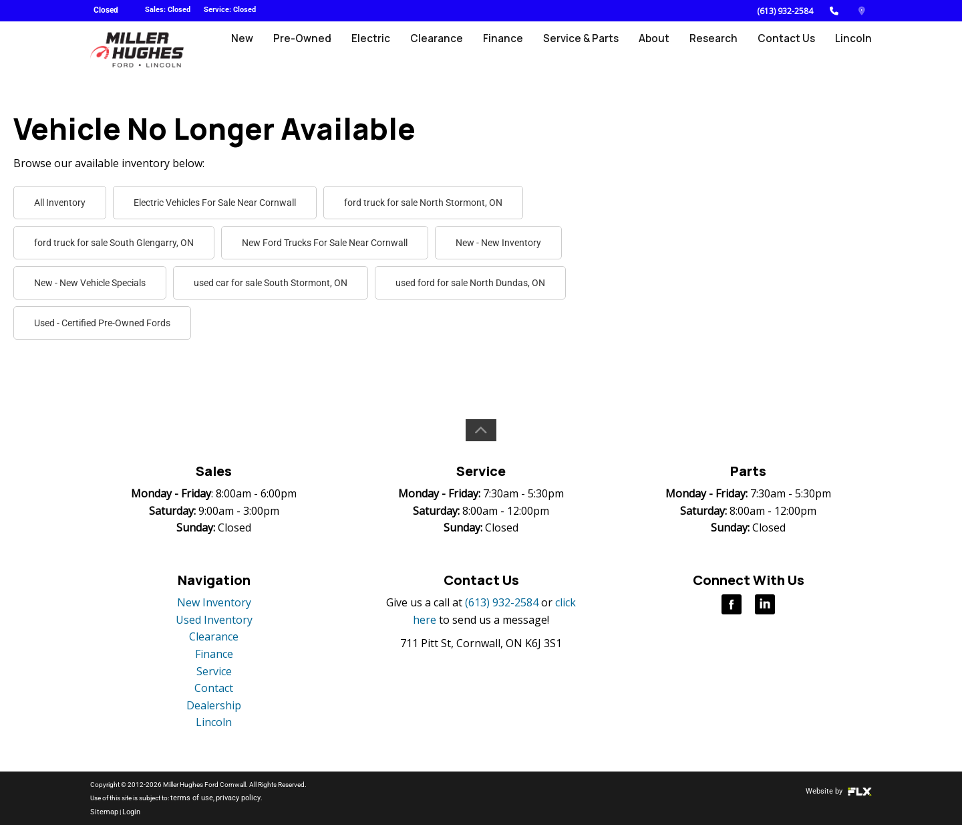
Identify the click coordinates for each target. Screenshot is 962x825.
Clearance (445, 51)
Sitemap (102, 811)
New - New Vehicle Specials (90, 282)
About (658, 51)
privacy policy (228, 798)
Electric (380, 51)
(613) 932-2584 (785, 11)
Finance (509, 51)
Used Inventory (214, 619)
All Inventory (60, 202)
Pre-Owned (313, 51)
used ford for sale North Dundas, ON (470, 282)
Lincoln (854, 51)
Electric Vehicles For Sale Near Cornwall (215, 202)
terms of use (188, 798)
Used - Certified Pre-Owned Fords (102, 323)
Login (126, 811)
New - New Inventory (498, 242)
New (254, 51)
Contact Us (788, 51)
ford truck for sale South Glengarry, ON (114, 242)
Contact (213, 688)
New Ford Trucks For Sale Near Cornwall (325, 242)
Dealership (213, 705)
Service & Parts (585, 51)
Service (214, 671)
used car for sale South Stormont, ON (270, 282)
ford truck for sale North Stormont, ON (423, 202)
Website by (841, 791)
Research (716, 51)
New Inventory (214, 602)
